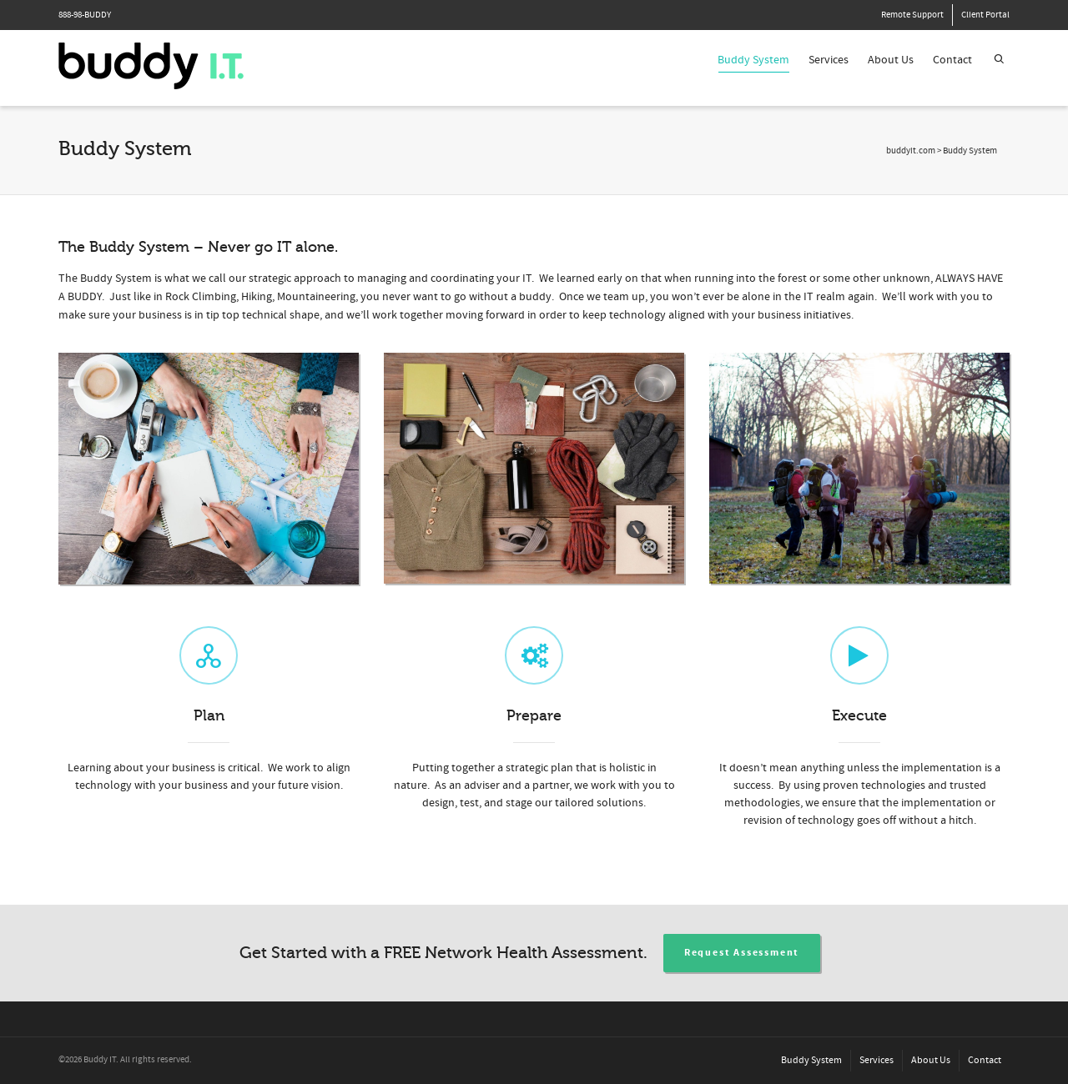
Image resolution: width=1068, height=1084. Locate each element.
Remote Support (912, 15)
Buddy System (753, 63)
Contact (952, 60)
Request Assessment (741, 953)
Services (829, 60)
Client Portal (985, 15)
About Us (891, 60)
